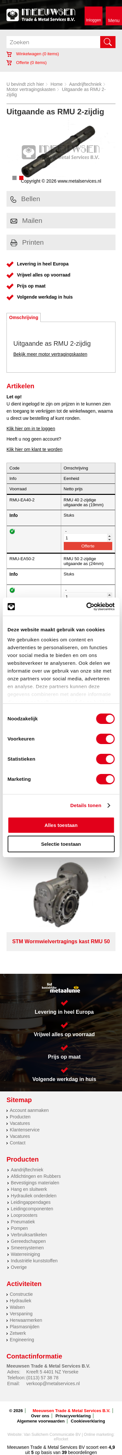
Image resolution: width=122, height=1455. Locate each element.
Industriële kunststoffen (34, 1260)
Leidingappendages (30, 1202)
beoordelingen (82, 1452)
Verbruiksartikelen (29, 1234)
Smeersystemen (27, 1247)
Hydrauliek (20, 1300)
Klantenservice (25, 1129)
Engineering (22, 1339)
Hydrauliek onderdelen (33, 1195)
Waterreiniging (25, 1254)
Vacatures (20, 1123)
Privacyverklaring (72, 1415)
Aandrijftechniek (85, 84)
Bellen (25, 198)
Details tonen (85, 805)
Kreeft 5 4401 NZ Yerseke (52, 1371)
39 (64, 1452)
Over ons (40, 1415)
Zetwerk (18, 1333)
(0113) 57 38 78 (42, 1377)
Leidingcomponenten (32, 1208)
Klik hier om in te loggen (31, 428)
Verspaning (21, 1313)
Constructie (21, 1294)
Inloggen (93, 20)
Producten (20, 1116)
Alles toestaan (61, 825)
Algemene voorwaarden (41, 1421)
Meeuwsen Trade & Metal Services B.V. (71, 1410)
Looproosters (24, 1215)
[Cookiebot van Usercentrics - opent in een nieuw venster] (87, 606)
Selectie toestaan (61, 844)
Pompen (19, 1228)
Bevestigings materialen (35, 1182)
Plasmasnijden (24, 1326)
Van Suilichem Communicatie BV (52, 1434)
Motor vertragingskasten (31, 89)
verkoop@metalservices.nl (53, 1383)
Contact (17, 1142)
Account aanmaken (29, 1110)
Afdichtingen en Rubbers (36, 1176)
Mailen (26, 220)
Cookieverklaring (88, 1421)
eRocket (61, 1439)
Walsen (17, 1307)
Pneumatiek (23, 1221)
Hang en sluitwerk (29, 1189)
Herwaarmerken (26, 1320)
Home (56, 84)
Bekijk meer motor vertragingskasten (50, 354)
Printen (27, 242)
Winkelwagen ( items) (33, 53)
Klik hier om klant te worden (34, 449)
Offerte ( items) (27, 62)
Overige (19, 1267)
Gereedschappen (28, 1241)
